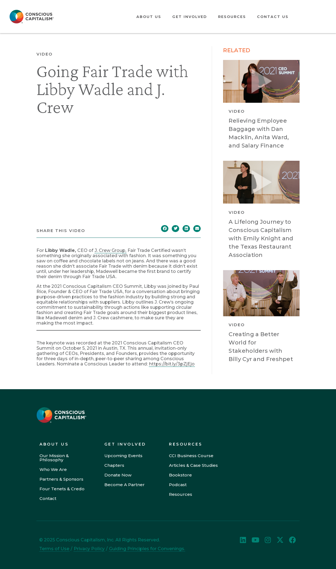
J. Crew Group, (110, 250)
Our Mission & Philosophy (54, 457)
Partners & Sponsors (61, 479)
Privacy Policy (89, 548)
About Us (148, 16)
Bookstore (180, 475)
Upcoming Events (123, 455)
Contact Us (273, 16)
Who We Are (53, 469)
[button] (164, 228)
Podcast (178, 484)
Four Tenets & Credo (61, 488)
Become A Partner (124, 484)
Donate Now (117, 475)
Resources (232, 16)
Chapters (114, 465)
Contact (47, 498)
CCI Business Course (191, 455)
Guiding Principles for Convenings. (147, 548)
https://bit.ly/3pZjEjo (172, 364)
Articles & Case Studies (193, 465)
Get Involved (189, 16)
